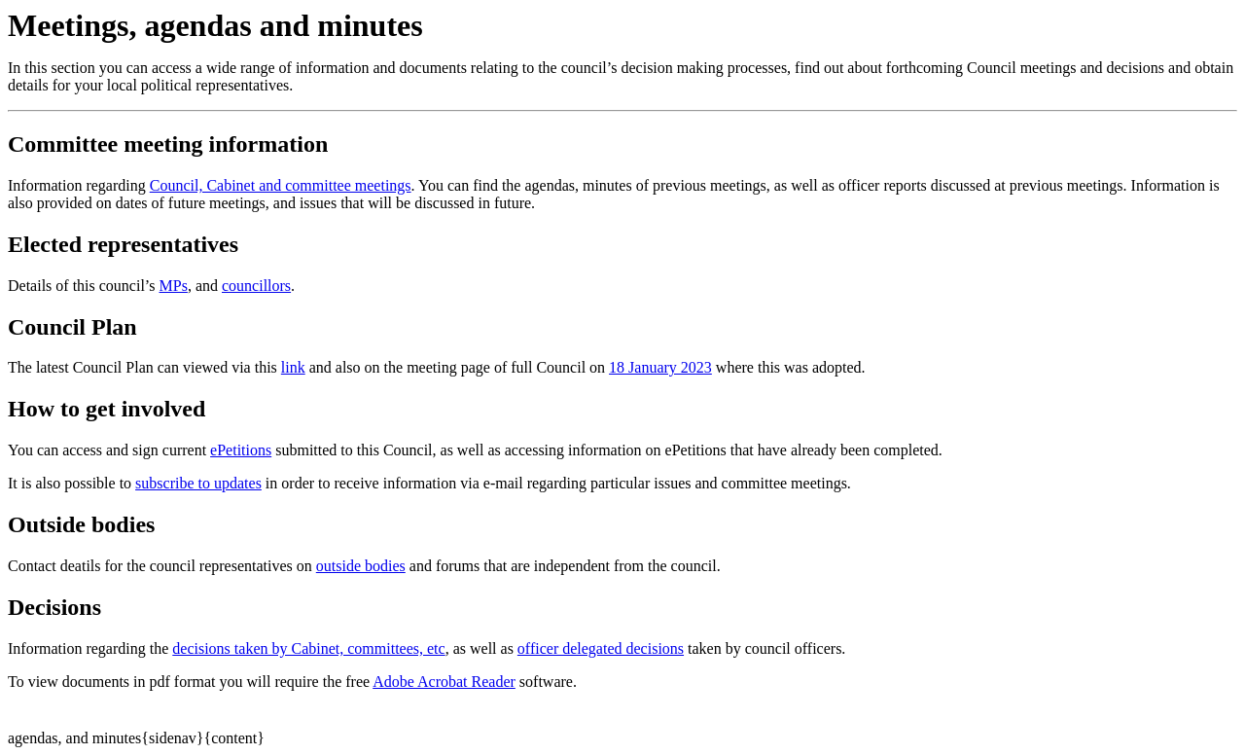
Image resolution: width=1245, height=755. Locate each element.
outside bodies (361, 565)
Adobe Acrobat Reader (444, 681)
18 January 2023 (660, 367)
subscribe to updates (198, 483)
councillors (256, 285)
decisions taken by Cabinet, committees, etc (308, 648)
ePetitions (240, 450)
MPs (174, 285)
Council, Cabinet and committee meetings (280, 185)
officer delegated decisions (600, 648)
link (293, 367)
